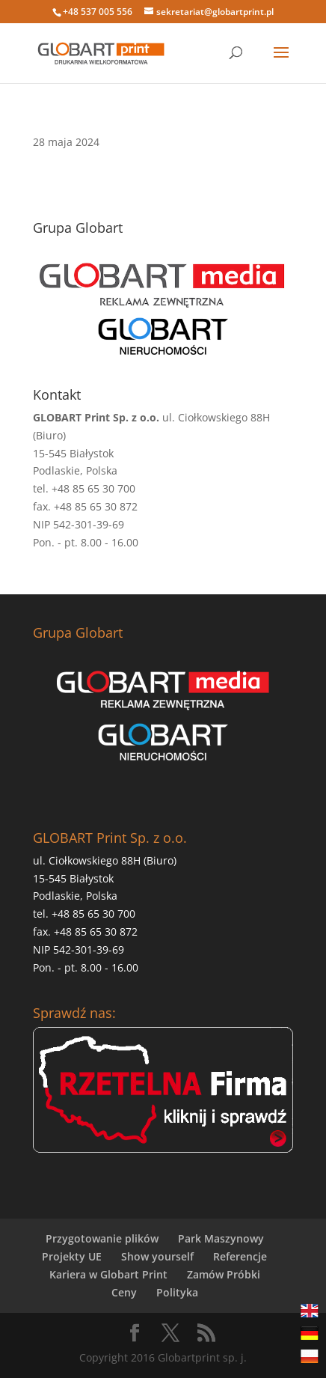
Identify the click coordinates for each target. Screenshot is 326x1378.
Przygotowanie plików (102, 1238)
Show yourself (157, 1256)
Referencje (240, 1256)
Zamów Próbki (223, 1274)
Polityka (177, 1292)
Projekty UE (72, 1256)
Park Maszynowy (221, 1238)
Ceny (124, 1292)
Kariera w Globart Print (108, 1274)
